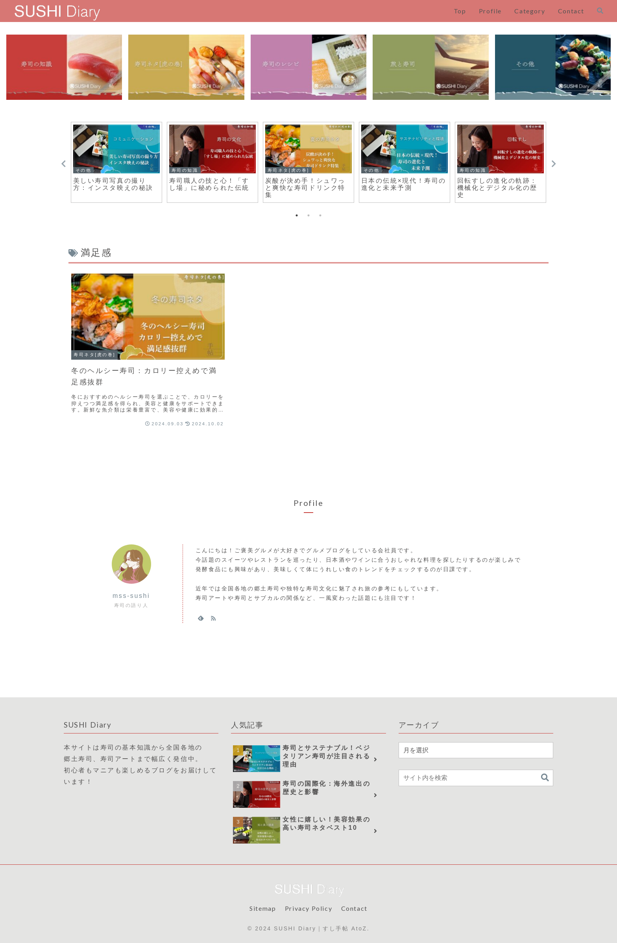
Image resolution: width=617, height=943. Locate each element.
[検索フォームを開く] (600, 10)
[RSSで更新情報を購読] (213, 618)
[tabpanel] (116, 162)
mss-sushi (131, 595)
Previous (63, 164)
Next (554, 164)
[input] (476, 778)
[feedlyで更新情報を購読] (201, 618)
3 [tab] (320, 215)
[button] (545, 777)
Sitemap (262, 908)
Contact (354, 908)
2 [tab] (308, 215)
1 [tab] (297, 215)
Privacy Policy (308, 908)
